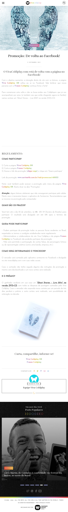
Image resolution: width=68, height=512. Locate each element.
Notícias (8, 468)
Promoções (34, 45)
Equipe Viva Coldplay (34, 387)
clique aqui (32, 171)
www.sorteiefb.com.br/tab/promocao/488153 (38, 178)
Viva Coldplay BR (10, 83)
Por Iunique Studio (43, 502)
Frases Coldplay (22, 86)
